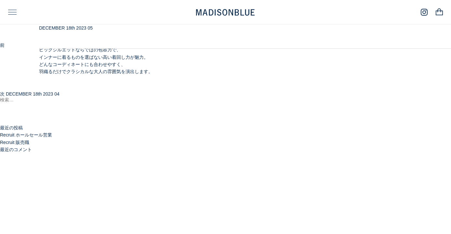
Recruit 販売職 (14, 142)
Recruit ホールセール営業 (26, 134)
